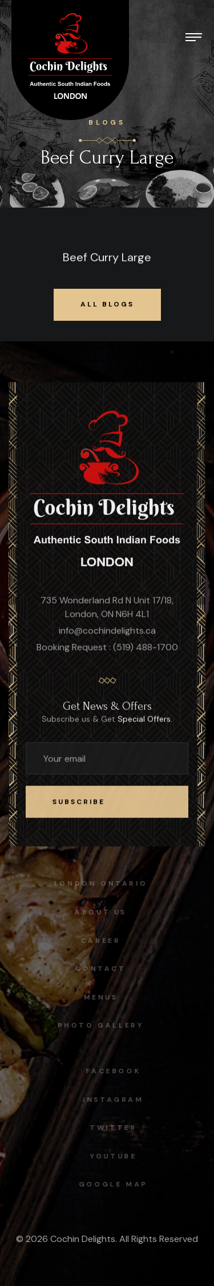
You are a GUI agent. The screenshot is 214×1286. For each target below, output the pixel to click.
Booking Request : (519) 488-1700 (107, 648)
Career (99, 940)
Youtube (115, 1156)
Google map (115, 1184)
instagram (115, 1099)
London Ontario (98, 883)
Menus (98, 997)
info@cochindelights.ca (107, 631)
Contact (98, 968)
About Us (98, 912)
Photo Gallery (98, 1025)
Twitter (115, 1127)
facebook (115, 1071)
